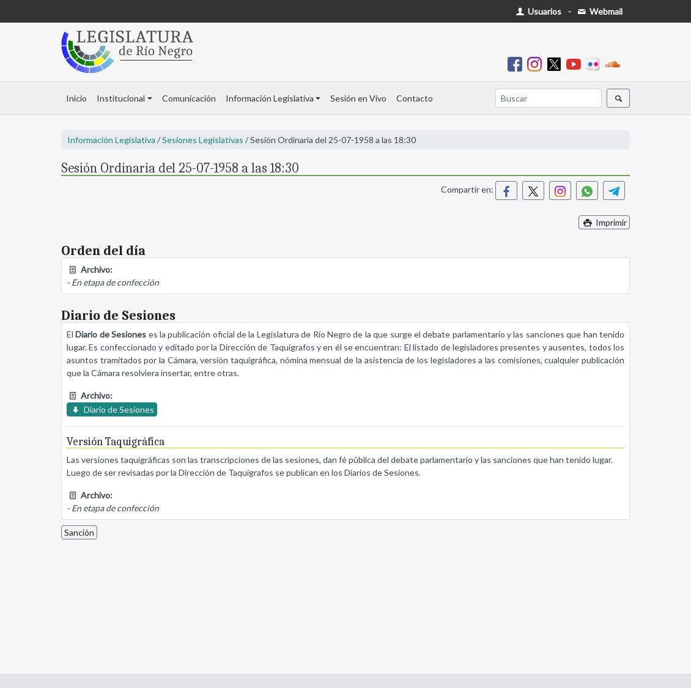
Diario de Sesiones (112, 409)
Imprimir (604, 222)
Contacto (414, 98)
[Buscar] (548, 98)
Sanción (79, 532)
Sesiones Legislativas (202, 140)
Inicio (76, 98)
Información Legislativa (270, 98)
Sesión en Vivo (358, 98)
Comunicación (189, 98)
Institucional (121, 98)
